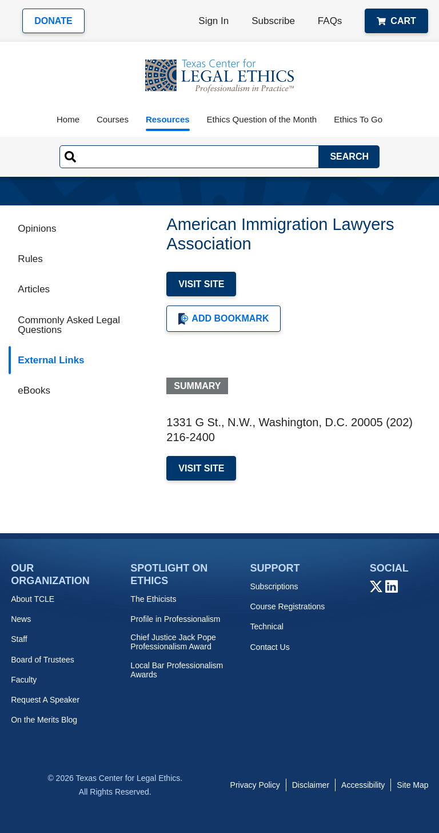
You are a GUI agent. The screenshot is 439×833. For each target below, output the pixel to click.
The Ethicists (153, 599)
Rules (30, 258)
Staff (19, 639)
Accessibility (363, 785)
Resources (168, 119)
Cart (396, 21)
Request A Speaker (45, 699)
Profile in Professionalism (175, 619)
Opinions (37, 228)
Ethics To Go (358, 119)
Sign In (213, 20)
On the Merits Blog (44, 719)
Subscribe (273, 20)
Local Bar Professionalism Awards (176, 670)
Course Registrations (287, 606)
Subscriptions (274, 586)
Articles (34, 289)
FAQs (330, 20)
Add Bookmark (223, 319)
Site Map (412, 785)
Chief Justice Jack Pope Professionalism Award (172, 642)
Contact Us (269, 647)
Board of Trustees (42, 659)
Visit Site (201, 284)
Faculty (24, 679)
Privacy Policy (255, 785)
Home (68, 119)
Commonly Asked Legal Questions (69, 325)
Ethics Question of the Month (262, 119)
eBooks (34, 390)
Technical (266, 626)
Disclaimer (310, 785)
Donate (53, 21)
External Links (51, 360)
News (21, 619)
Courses (113, 119)
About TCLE (32, 599)
